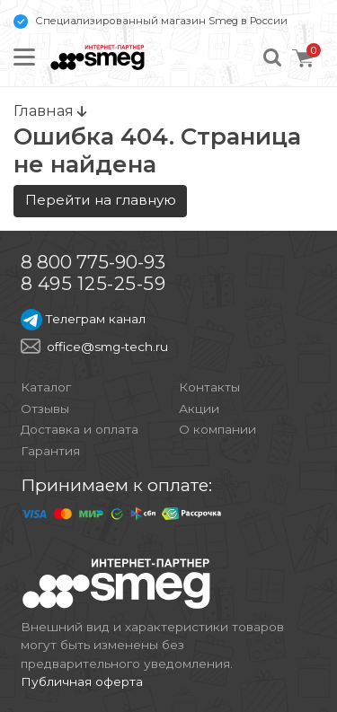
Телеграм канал (83, 319)
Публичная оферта (82, 681)
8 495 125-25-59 (93, 283)
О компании (217, 429)
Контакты (209, 387)
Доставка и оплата (79, 429)
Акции (199, 408)
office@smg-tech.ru (107, 346)
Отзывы (45, 408)
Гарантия (50, 451)
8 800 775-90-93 (93, 262)
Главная (49, 110)
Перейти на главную (100, 199)
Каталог (46, 387)
